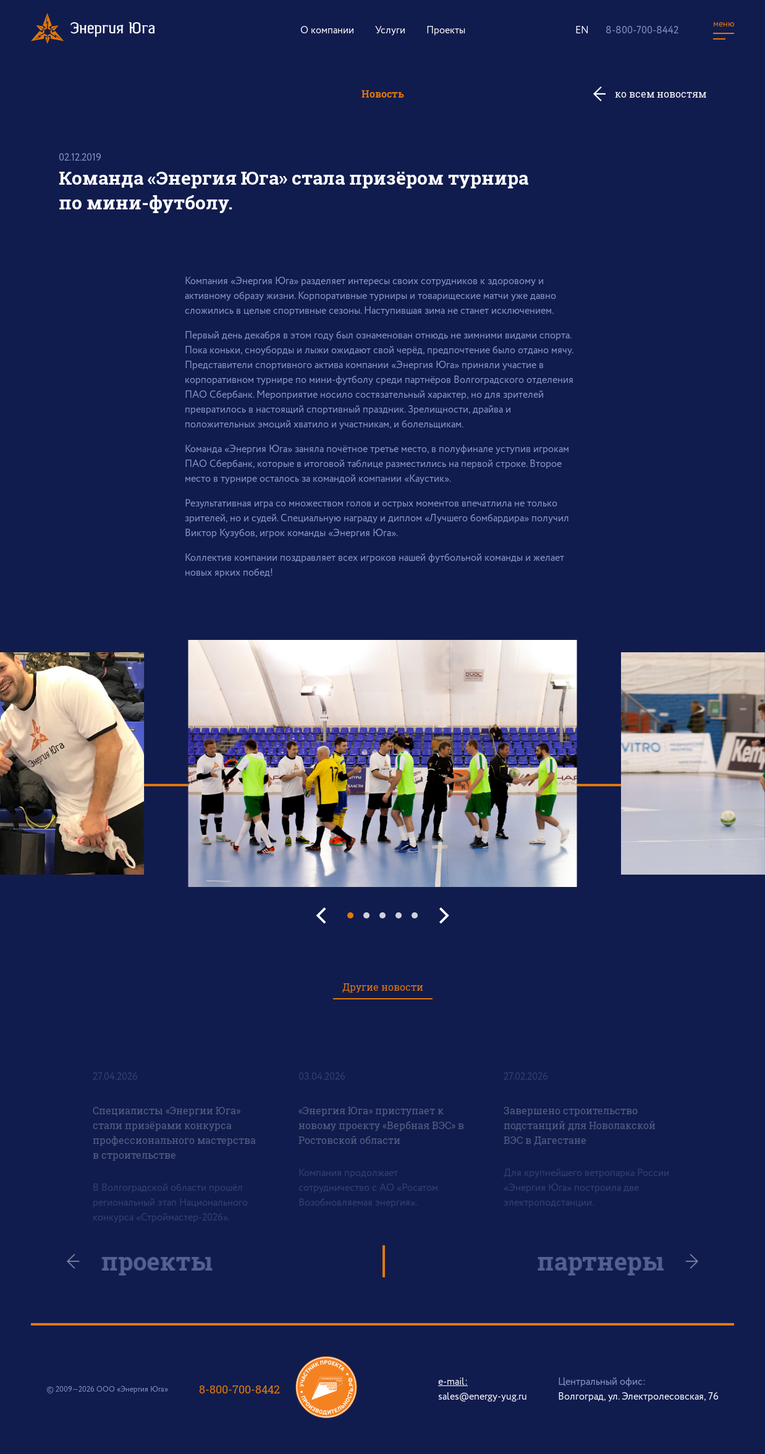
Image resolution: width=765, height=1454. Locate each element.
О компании (327, 30)
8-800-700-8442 (642, 30)
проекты (165, 1261)
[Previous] (322, 915)
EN (582, 30)
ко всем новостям (660, 93)
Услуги (390, 30)
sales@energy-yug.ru (482, 1397)
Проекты (445, 30)
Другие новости (382, 986)
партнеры (592, 1261)
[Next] (442, 915)
